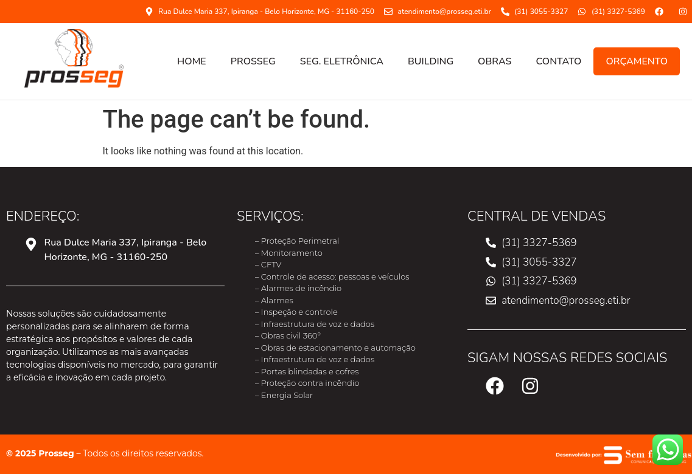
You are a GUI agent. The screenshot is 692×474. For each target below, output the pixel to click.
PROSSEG (253, 61)
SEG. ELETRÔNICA (341, 61)
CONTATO (558, 61)
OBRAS (494, 61)
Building (430, 61)
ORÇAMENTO (637, 61)
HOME (191, 61)
